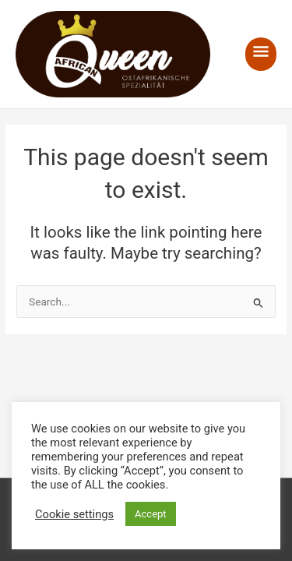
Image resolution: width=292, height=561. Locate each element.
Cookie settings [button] (74, 514)
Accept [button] (151, 514)
